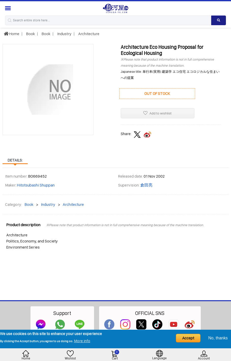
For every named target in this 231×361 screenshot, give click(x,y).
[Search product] (218, 20)
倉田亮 (146, 185)
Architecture (88, 33)
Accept (188, 338)
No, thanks (218, 338)
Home (11, 33)
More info (82, 340)
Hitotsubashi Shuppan (36, 185)
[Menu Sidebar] (8, 8)
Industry (63, 33)
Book (30, 33)
